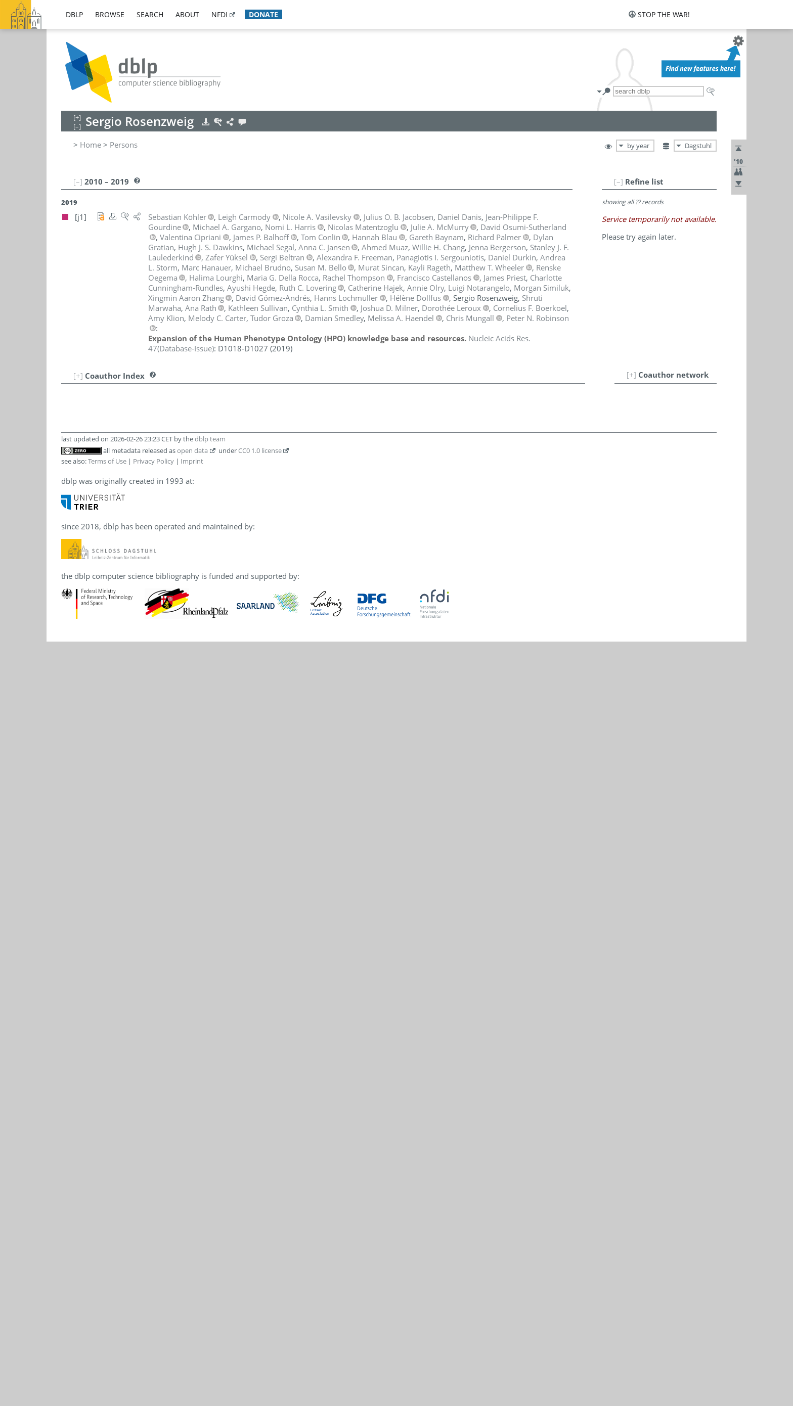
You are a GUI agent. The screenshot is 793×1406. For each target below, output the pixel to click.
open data (192, 450)
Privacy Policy (153, 461)
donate (263, 14)
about (187, 14)
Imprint (192, 461)
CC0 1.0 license (260, 450)
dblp (74, 14)
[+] (631, 375)
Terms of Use (107, 461)
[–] (618, 181)
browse (109, 14)
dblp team (210, 438)
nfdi (219, 14)
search (150, 14)
